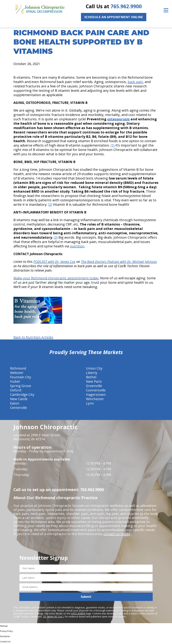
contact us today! (116, 534)
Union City (94, 368)
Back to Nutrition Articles (33, 337)
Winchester (95, 399)
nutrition (77, 246)
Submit (86, 597)
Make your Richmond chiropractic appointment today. (56, 278)
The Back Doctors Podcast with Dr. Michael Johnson (119, 261)
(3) (56, 237)
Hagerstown (96, 394)
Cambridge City (22, 394)
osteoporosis (118, 119)
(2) (50, 204)
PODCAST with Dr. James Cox (54, 261)
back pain (135, 81)
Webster (17, 372)
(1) (113, 145)
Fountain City (20, 377)
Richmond (18, 368)
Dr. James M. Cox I (53, 616)
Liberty (91, 372)
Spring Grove (20, 386)
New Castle (19, 399)
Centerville (18, 407)
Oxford (15, 390)
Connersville (95, 390)
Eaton (14, 403)
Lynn (90, 403)
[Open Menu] (166, 10)
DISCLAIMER (78, 613)
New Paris (94, 381)
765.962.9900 (126, 6)
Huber (15, 381)
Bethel (91, 377)
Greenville (94, 386)
